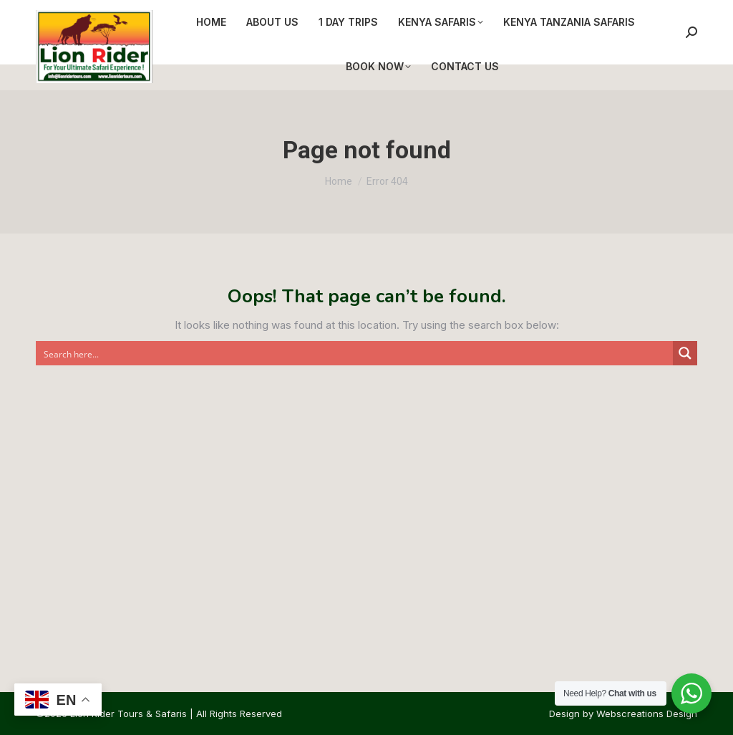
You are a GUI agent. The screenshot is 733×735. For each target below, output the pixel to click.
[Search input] (355, 353)
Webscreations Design (646, 713)
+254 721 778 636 (80, 13)
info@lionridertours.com (201, 13)
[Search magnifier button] (685, 353)
